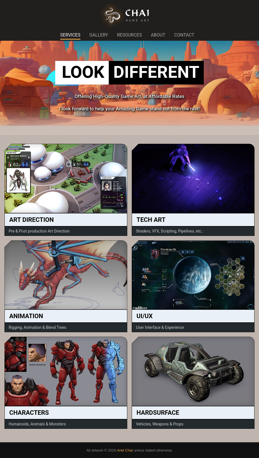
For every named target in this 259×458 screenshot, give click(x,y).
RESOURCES (129, 35)
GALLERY (98, 35)
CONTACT (184, 35)
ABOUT (158, 35)
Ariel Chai (125, 450)
